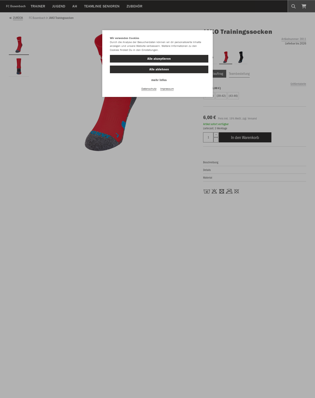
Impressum (167, 89)
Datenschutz (148, 89)
